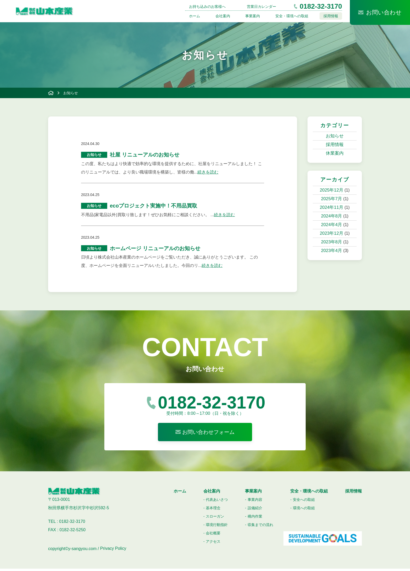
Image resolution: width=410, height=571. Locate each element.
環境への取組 (304, 510)
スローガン (215, 519)
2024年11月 (331, 207)
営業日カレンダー (261, 6)
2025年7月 (332, 199)
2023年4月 (332, 250)
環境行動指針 (217, 527)
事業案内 (252, 16)
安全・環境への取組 (291, 16)
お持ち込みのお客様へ (207, 6)
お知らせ (334, 136)
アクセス (213, 544)
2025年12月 (331, 190)
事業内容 (255, 502)
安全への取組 (304, 502)
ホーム (194, 16)
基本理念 (213, 510)
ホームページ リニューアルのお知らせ (155, 250)
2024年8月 (332, 216)
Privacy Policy (113, 551)
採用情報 (330, 16)
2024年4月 (332, 224)
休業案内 (334, 153)
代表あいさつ (217, 502)
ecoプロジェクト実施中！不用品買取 (153, 207)
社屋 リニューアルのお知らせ (144, 155)
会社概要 (213, 535)
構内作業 (255, 519)
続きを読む (207, 173)
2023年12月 (331, 233)
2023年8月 (332, 242)
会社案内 (222, 16)
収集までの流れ (260, 527)
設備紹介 (255, 510)
